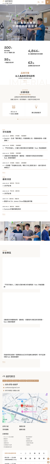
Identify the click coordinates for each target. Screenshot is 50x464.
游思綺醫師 (23, 163)
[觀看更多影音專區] (3, 362)
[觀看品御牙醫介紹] (25, 80)
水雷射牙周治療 (29, 443)
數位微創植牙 (29, 437)
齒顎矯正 (12, 136)
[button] (43, 2)
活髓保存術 (6, 443)
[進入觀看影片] (25, 285)
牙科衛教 (17, 136)
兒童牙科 (6, 441)
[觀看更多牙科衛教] (3, 172)
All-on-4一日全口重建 (8, 437)
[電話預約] (47, 2)
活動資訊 (17, 206)
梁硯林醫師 (18, 153)
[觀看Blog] (16, 381)
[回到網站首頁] (7, 1)
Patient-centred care (25, 78)
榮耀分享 (17, 198)
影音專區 (12, 145)
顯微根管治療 (29, 441)
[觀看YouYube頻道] (4, 381)
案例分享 (22, 426)
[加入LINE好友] (48, 462)
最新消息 (12, 183)
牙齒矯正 (28, 439)
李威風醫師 (23, 136)
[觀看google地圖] (25, 408)
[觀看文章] (25, 139)
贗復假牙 (6, 439)
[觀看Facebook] (23, 381)
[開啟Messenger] (48, 458)
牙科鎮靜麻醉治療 (8, 447)
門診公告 (17, 183)
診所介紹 (5, 426)
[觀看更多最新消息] (3, 214)
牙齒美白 (17, 163)
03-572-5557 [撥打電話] (11, 384)
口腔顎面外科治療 (8, 445)
